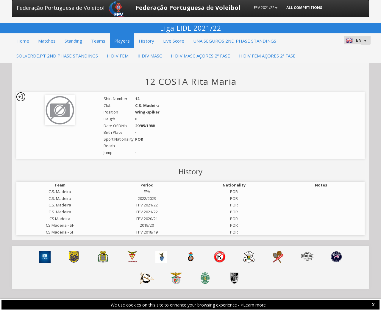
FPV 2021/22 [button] (265, 7)
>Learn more (253, 305)
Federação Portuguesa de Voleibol (60, 7)
